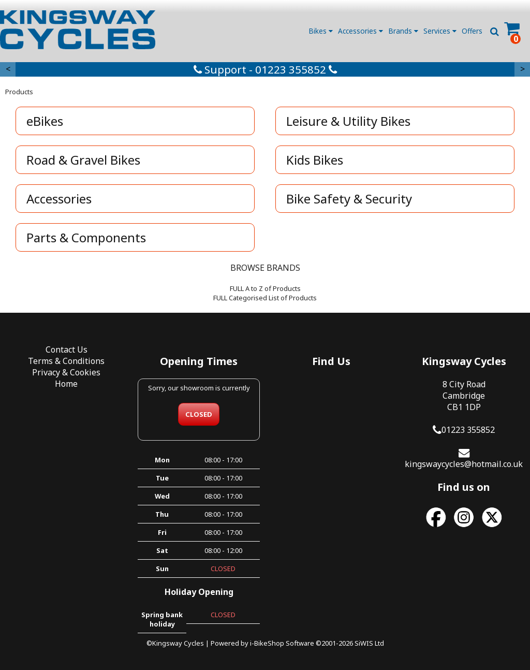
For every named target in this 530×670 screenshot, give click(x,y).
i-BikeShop (267, 643)
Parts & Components (86, 237)
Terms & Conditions (66, 361)
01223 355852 (468, 429)
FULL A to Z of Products (265, 288)
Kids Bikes (314, 159)
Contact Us (66, 349)
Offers (472, 31)
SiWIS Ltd (369, 643)
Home (66, 383)
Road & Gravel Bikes (83, 159)
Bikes (320, 31)
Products (19, 91)
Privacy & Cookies (66, 372)
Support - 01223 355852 (265, 69)
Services (440, 31)
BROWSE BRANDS (265, 267)
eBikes (44, 120)
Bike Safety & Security (349, 198)
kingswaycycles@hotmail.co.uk (464, 464)
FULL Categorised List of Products (265, 297)
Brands (403, 31)
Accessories (360, 31)
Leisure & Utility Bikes (348, 120)
